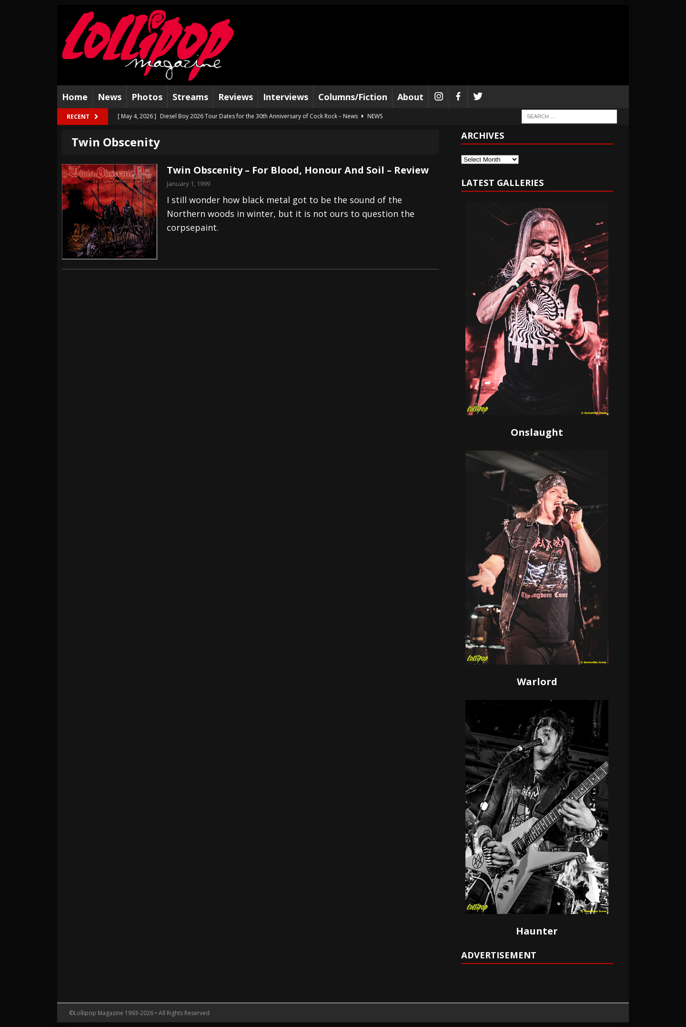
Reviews (235, 97)
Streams (190, 97)
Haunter (537, 930)
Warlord (537, 681)
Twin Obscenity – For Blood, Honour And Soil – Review (298, 170)
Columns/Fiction (352, 97)
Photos (146, 97)
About (410, 97)
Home (75, 97)
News (109, 97)
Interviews (285, 97)
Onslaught (537, 432)
